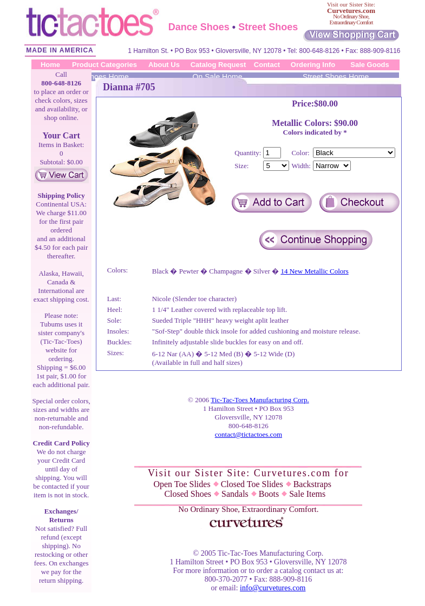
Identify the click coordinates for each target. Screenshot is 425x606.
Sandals (239, 493)
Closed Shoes (191, 493)
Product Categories (104, 65)
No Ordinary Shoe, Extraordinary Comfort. (248, 509)
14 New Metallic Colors (314, 271)
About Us (164, 65)
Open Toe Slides (185, 484)
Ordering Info (313, 65)
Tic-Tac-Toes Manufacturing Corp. (260, 400)
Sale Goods (369, 65)
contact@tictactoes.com (248, 434)
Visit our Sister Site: (351, 7)
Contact (267, 65)
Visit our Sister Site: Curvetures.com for (248, 473)
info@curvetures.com (272, 588)
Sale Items (307, 493)
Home (50, 65)
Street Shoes (268, 27)
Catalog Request (218, 65)
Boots (273, 493)
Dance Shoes (199, 27)
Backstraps (312, 484)
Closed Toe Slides (256, 484)
